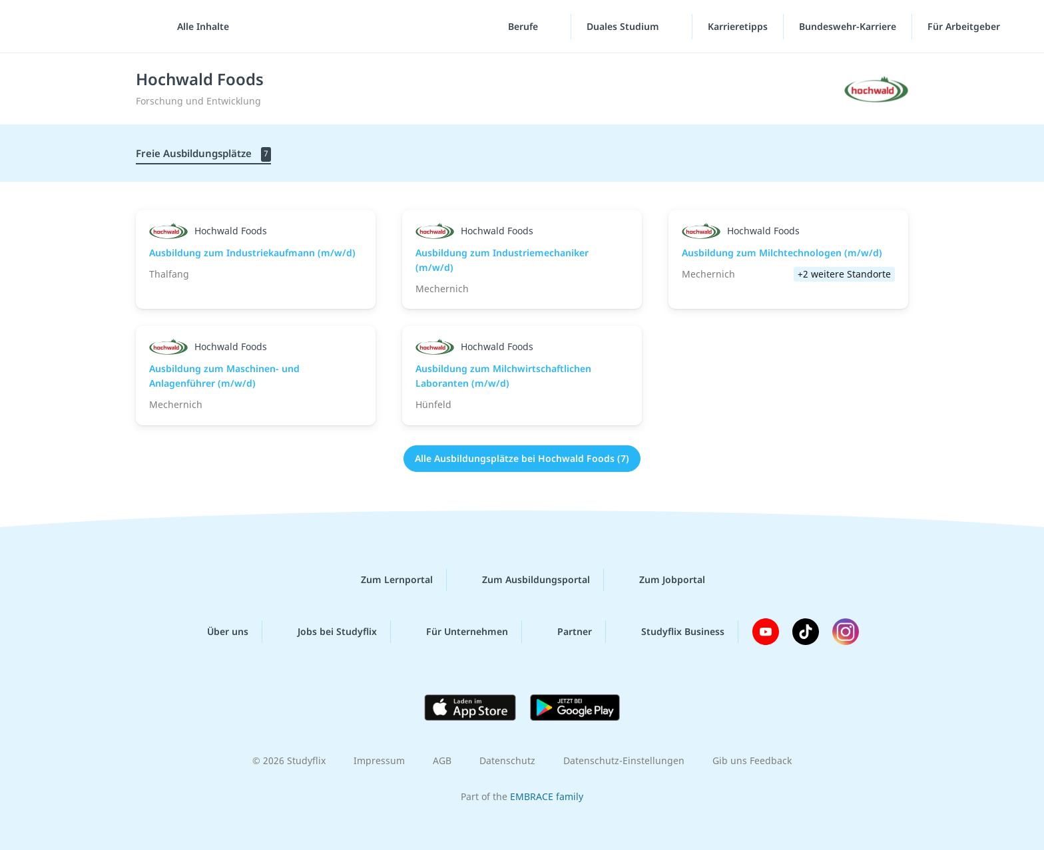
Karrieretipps (738, 26)
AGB (442, 760)
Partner (564, 631)
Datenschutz (507, 760)
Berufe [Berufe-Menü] (524, 26)
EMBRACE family (546, 796)
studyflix (89, 26)
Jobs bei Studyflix (326, 631)
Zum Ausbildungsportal (525, 579)
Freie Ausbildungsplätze (203, 154)
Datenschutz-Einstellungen (623, 760)
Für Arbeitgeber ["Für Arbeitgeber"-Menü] (965, 26)
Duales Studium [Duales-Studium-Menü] (624, 26)
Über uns (217, 631)
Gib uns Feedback (752, 760)
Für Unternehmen (456, 631)
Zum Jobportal (661, 579)
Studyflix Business (672, 631)
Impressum (379, 760)
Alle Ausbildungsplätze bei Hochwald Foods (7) (522, 458)
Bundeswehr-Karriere (847, 26)
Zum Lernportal (386, 579)
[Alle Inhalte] (198, 26)
